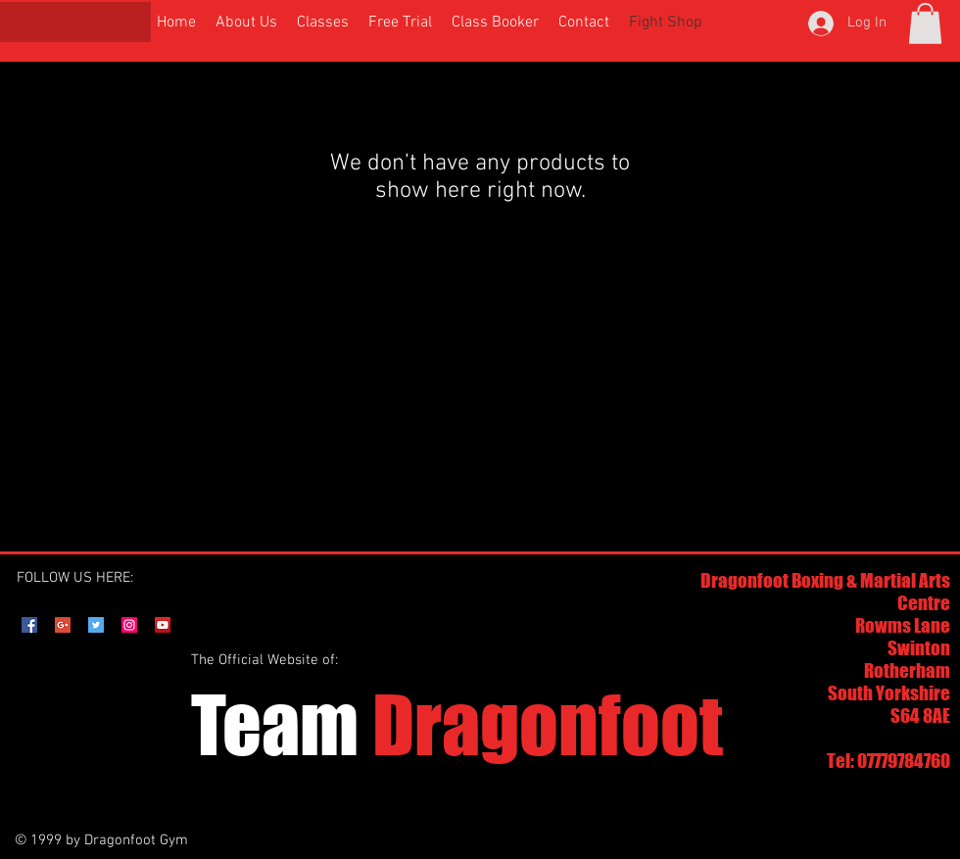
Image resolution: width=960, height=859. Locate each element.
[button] (925, 23)
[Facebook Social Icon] (29, 625)
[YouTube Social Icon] (162, 625)
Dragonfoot (457, 724)
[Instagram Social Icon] (129, 625)
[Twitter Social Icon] (96, 625)
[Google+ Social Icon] (63, 625)
